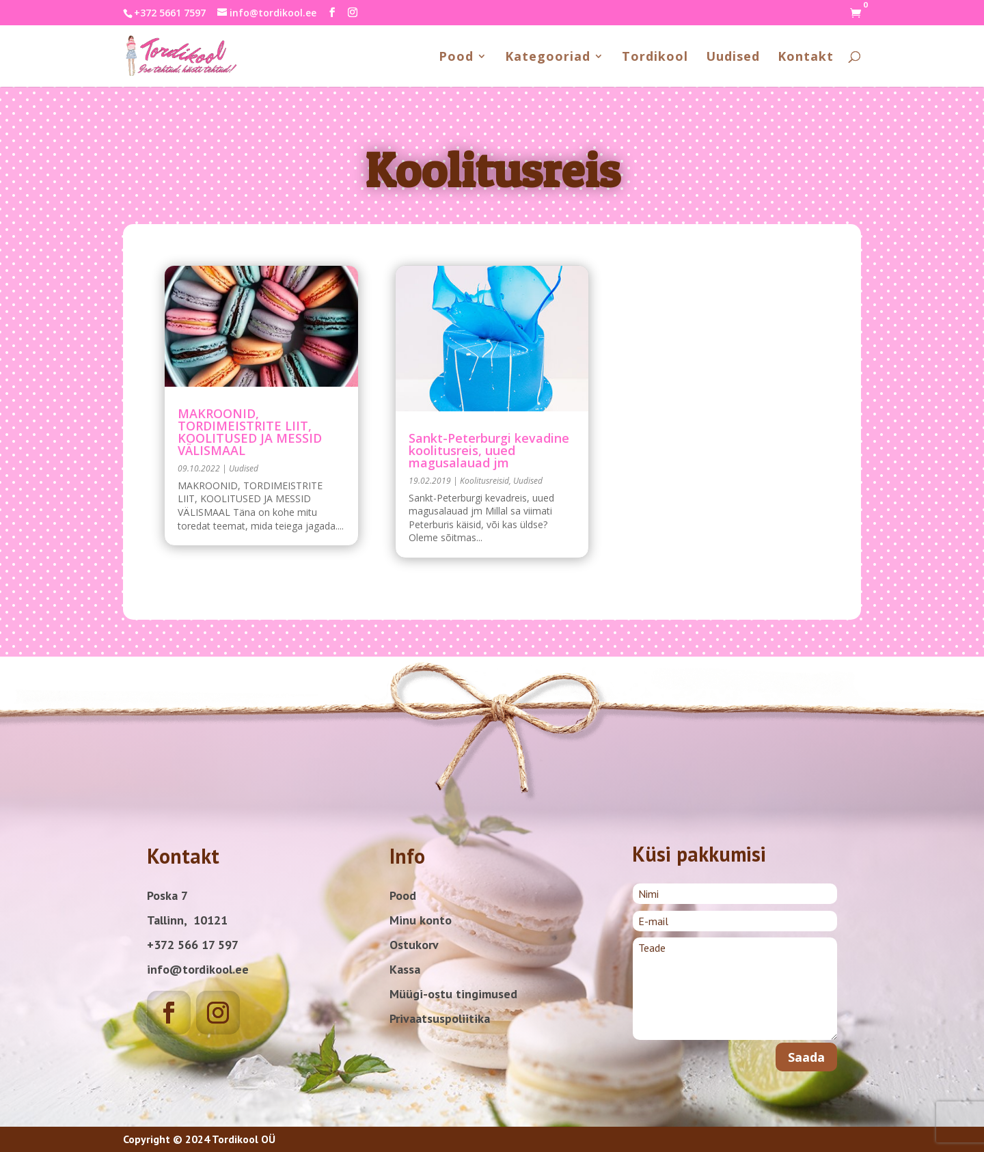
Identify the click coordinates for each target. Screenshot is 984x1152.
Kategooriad (547, 57)
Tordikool (655, 57)
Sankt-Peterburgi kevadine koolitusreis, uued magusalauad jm (489, 450)
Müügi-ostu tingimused (453, 994)
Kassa (405, 969)
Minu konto (421, 920)
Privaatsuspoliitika (440, 1018)
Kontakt (806, 57)
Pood (456, 57)
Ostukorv (414, 944)
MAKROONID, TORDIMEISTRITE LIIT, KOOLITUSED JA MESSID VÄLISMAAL (250, 431)
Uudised (733, 57)
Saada (806, 1057)
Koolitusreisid (484, 480)
